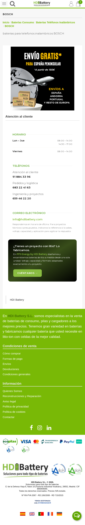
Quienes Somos (12, 391)
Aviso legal (9, 401)
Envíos (7, 363)
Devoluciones (11, 369)
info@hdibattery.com (27, 219)
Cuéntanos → (27, 273)
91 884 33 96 (22, 176)
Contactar (9, 417)
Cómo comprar (12, 353)
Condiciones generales (17, 374)
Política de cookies (14, 411)
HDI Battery (17, 299)
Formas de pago (13, 358)
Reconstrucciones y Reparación (22, 396)
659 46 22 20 (22, 198)
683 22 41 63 (22, 187)
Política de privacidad (16, 406)
